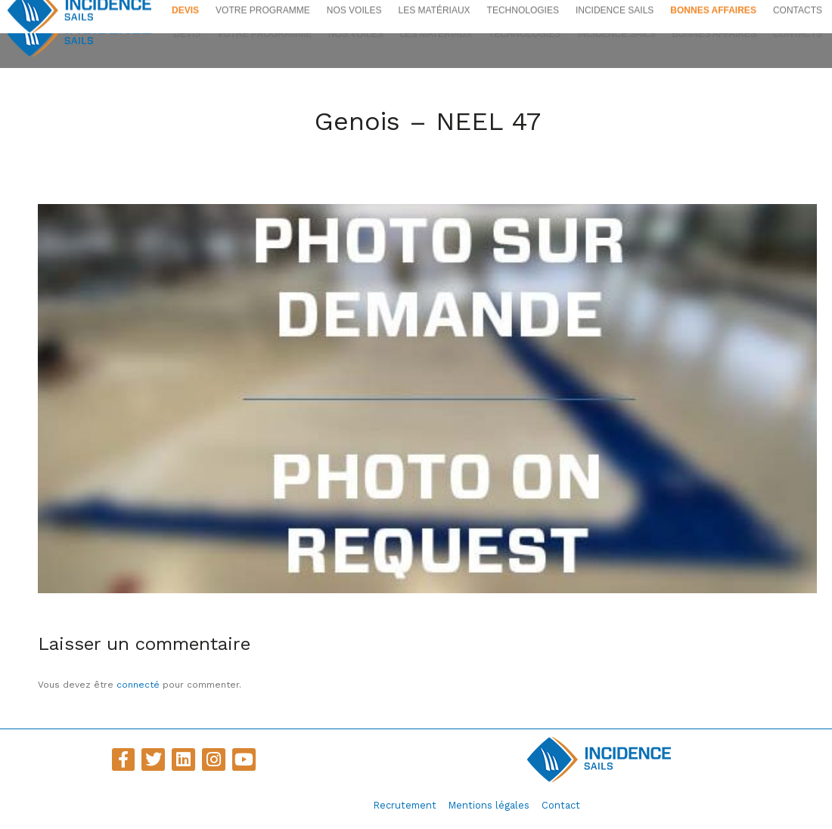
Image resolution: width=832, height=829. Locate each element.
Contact (561, 805)
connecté (138, 684)
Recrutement (405, 805)
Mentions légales (489, 805)
